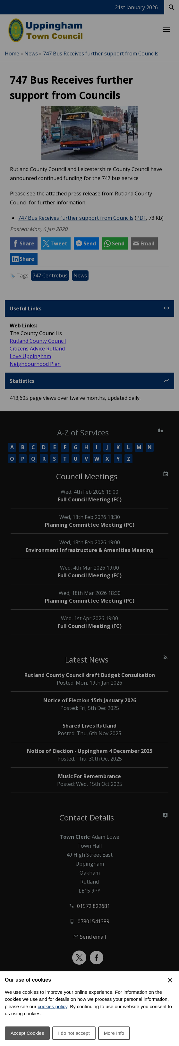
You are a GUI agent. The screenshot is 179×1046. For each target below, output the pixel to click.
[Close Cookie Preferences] (170, 980)
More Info (114, 1033)
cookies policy (52, 1006)
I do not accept (73, 1033)
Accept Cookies (27, 1033)
